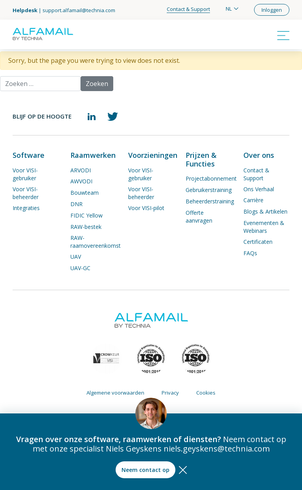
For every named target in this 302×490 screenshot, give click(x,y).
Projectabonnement (211, 178)
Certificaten (258, 241)
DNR (76, 204)
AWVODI (81, 181)
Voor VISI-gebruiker (25, 174)
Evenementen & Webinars (263, 226)
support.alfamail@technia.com (78, 10)
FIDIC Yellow (86, 215)
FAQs (250, 253)
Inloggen (271, 9)
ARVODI (80, 170)
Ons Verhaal (258, 189)
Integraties (26, 208)
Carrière (253, 200)
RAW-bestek (85, 226)
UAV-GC (80, 268)
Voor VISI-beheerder (26, 193)
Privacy (170, 392)
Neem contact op (145, 470)
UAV (75, 256)
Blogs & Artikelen (265, 211)
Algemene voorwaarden (115, 392)
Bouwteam (84, 192)
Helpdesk (25, 10)
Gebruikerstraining (209, 190)
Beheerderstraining (210, 201)
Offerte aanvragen (199, 216)
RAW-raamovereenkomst (95, 241)
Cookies (205, 392)
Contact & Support (188, 9)
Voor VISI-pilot (146, 208)
